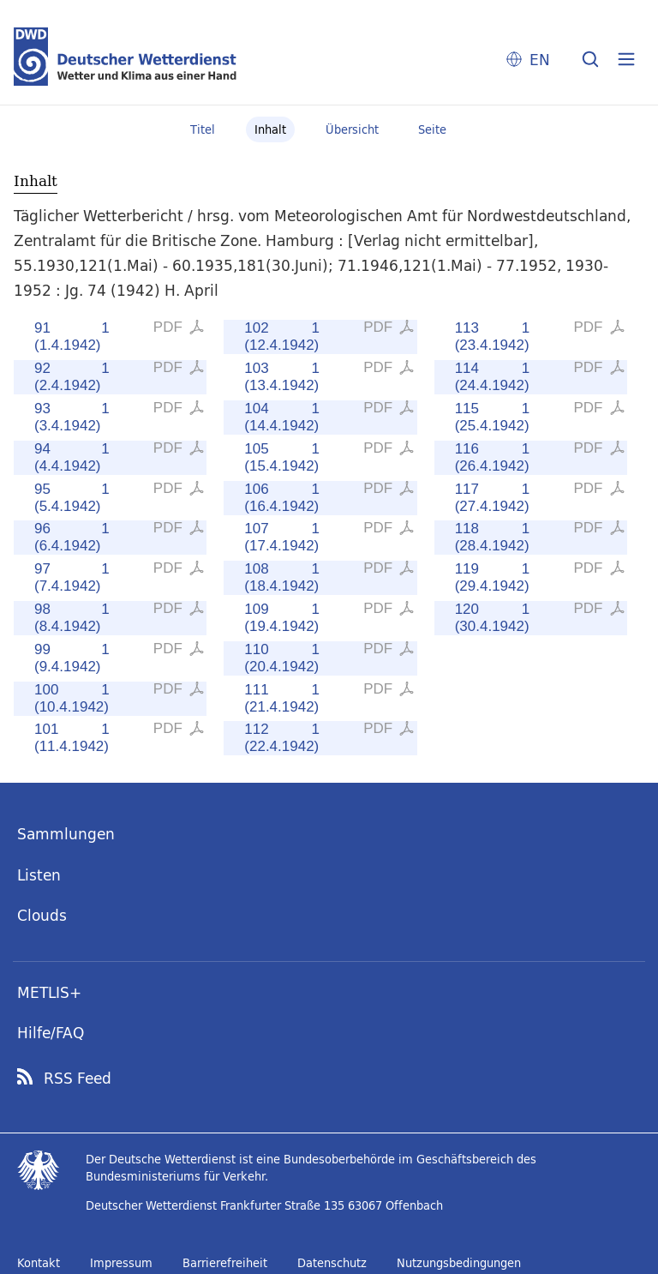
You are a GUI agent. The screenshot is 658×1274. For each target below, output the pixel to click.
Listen (39, 874)
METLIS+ (49, 992)
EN (539, 59)
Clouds (42, 915)
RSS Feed (77, 1078)
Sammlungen (66, 833)
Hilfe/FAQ (50, 1032)
